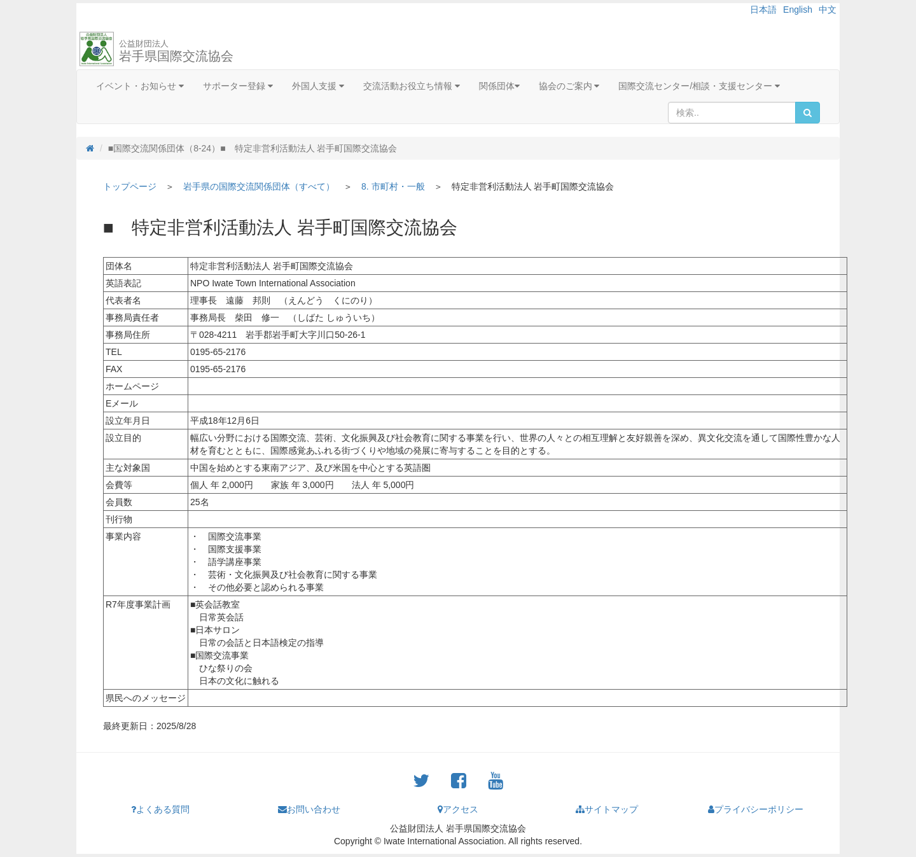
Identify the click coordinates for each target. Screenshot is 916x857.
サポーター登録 (238, 86)
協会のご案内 (569, 86)
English (797, 9)
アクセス (458, 809)
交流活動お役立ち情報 (411, 86)
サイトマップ (607, 809)
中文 (827, 9)
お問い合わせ (309, 809)
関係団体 (499, 86)
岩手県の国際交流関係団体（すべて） (259, 186)
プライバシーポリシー (755, 809)
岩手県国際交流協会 (176, 51)
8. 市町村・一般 (393, 186)
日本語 (763, 9)
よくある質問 (160, 809)
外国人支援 (318, 86)
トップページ (129, 186)
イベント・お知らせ (140, 86)
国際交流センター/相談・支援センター (699, 86)
